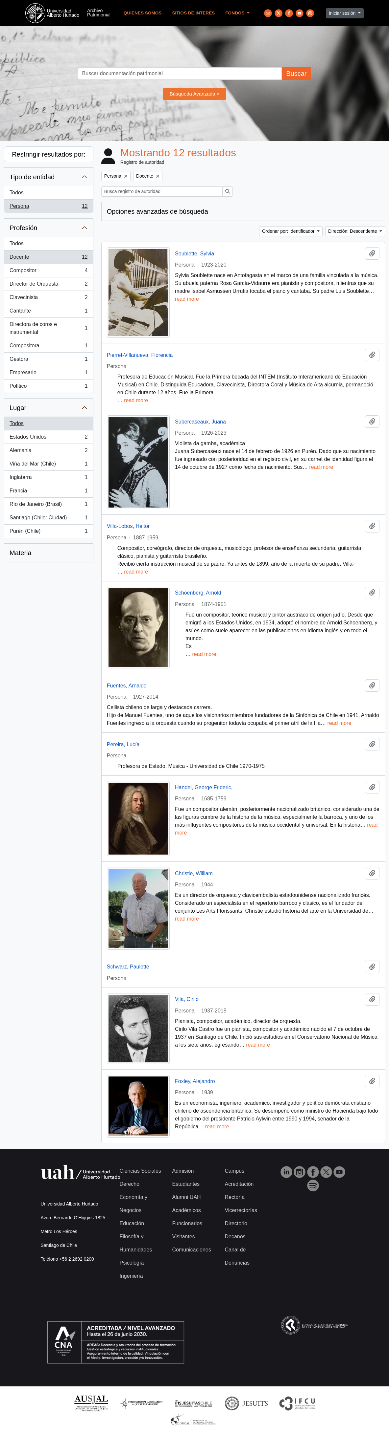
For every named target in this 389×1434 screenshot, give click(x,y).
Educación (132, 1223)
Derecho (129, 1184)
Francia (48, 492)
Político (48, 387)
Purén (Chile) (48, 532)
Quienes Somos (143, 13)
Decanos (235, 1236)
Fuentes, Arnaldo (127, 685)
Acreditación (239, 1184)
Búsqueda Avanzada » (195, 94)
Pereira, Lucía (123, 744)
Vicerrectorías (241, 1210)
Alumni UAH (186, 1197)
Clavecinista (48, 298)
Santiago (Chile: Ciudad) (48, 519)
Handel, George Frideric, (203, 787)
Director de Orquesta (48, 285)
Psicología (132, 1263)
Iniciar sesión (343, 13)
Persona (48, 207)
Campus (234, 1171)
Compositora (48, 347)
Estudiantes (186, 1184)
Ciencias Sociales (140, 1171)
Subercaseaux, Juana (200, 421)
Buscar (296, 73)
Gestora (48, 360)
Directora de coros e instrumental (48, 328)
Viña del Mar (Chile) (48, 465)
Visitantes (183, 1236)
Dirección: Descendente (353, 231)
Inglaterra (48, 478)
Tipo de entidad (32, 177)
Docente (48, 258)
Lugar (18, 407)
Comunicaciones (191, 1249)
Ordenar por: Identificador (289, 231)
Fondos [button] (235, 13)
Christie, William (194, 873)
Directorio (236, 1223)
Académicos (186, 1210)
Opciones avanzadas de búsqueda (157, 211)
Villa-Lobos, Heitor (128, 526)
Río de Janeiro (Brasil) (48, 505)
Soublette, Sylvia (194, 253)
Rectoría (234, 1197)
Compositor (48, 272)
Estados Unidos (48, 438)
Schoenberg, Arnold (198, 593)
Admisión (183, 1171)
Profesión (23, 227)
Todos (17, 192)
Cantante (48, 312)
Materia (21, 552)
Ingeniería (131, 1276)
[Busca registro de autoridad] (162, 191)
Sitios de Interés (193, 13)
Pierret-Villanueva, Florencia (140, 355)
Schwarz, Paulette (128, 966)
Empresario (48, 374)
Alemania (48, 451)
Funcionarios (187, 1223)
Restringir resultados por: (48, 154)
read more (187, 299)
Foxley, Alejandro (195, 1081)
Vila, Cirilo (187, 999)
